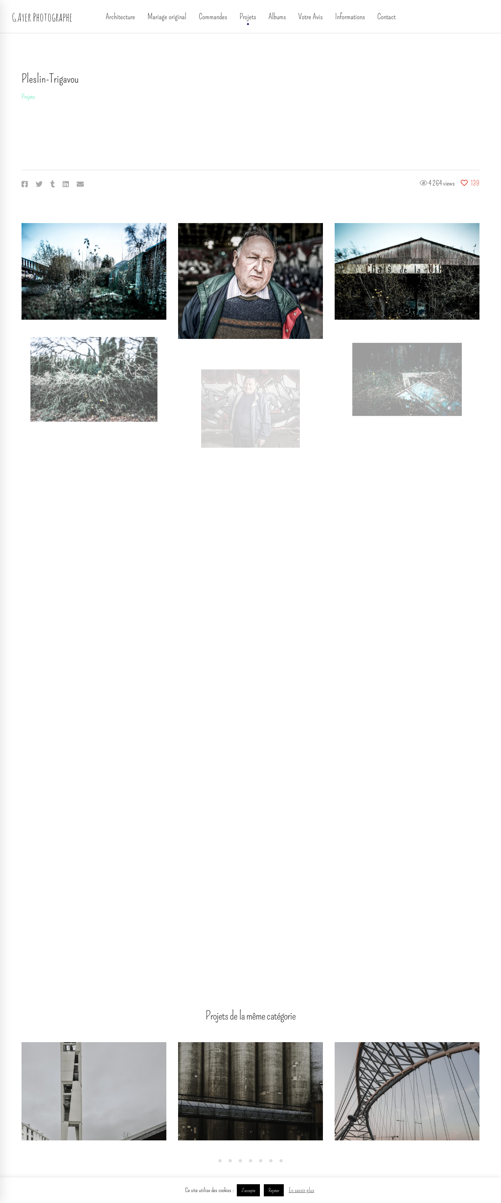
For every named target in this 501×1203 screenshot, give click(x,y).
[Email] (80, 184)
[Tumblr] (52, 184)
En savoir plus (301, 1190)
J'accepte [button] (248, 1190)
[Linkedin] (65, 184)
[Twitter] (39, 184)
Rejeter (274, 1190)
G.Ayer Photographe (42, 16)
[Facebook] (24, 184)
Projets (28, 96)
